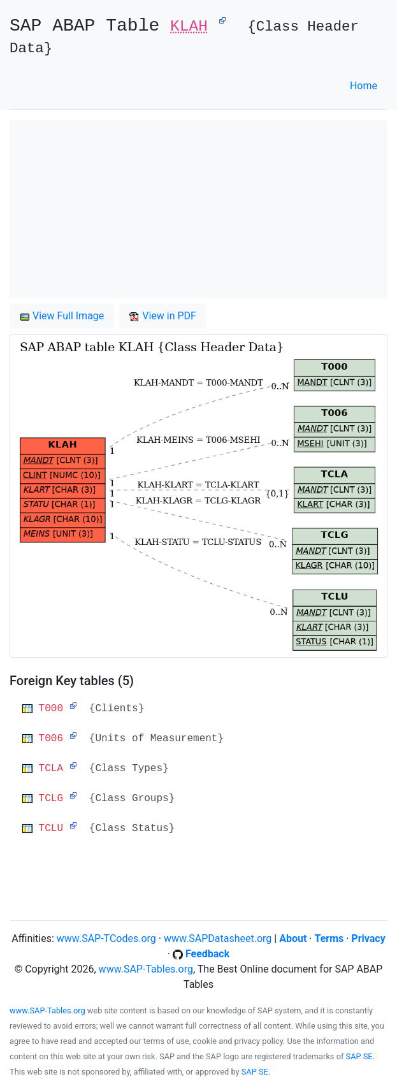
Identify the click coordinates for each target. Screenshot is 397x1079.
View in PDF (162, 316)
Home (363, 86)
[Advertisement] (198, 209)
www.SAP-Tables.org (146, 969)
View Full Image (62, 316)
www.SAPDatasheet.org (217, 938)
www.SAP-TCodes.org (106, 938)
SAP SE (359, 1056)
